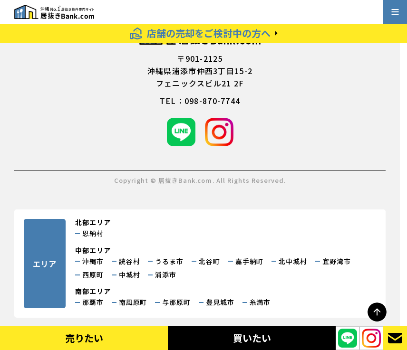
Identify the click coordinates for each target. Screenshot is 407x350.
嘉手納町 (249, 261)
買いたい (252, 338)
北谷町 (209, 261)
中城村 (129, 274)
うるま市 (169, 261)
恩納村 (93, 233)
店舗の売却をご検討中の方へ (209, 33)
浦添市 (165, 274)
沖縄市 (93, 261)
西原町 (93, 274)
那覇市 (93, 302)
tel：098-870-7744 (200, 100)
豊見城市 (220, 302)
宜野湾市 (336, 261)
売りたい (84, 338)
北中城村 (293, 261)
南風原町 (133, 302)
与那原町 (176, 302)
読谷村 (129, 261)
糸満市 (260, 302)
